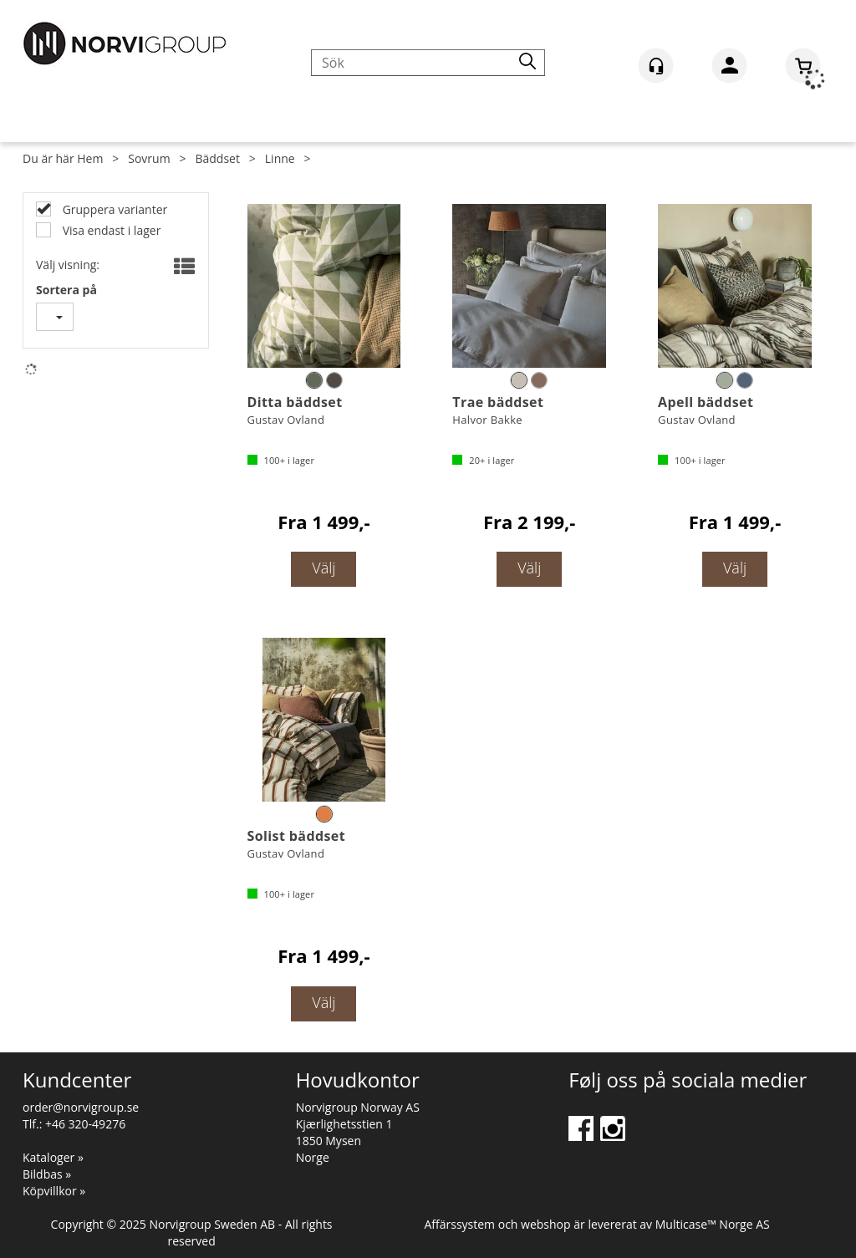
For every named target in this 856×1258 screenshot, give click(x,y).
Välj (323, 568)
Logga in (729, 68)
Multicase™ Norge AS (712, 1224)
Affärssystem (459, 1224)
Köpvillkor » (54, 1191)
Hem (90, 158)
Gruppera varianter (113, 209)
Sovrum (149, 158)
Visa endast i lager (109, 230)
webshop (546, 1224)
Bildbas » (47, 1174)
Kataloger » (53, 1157)
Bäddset (217, 158)
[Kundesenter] (656, 66)
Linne (280, 158)
